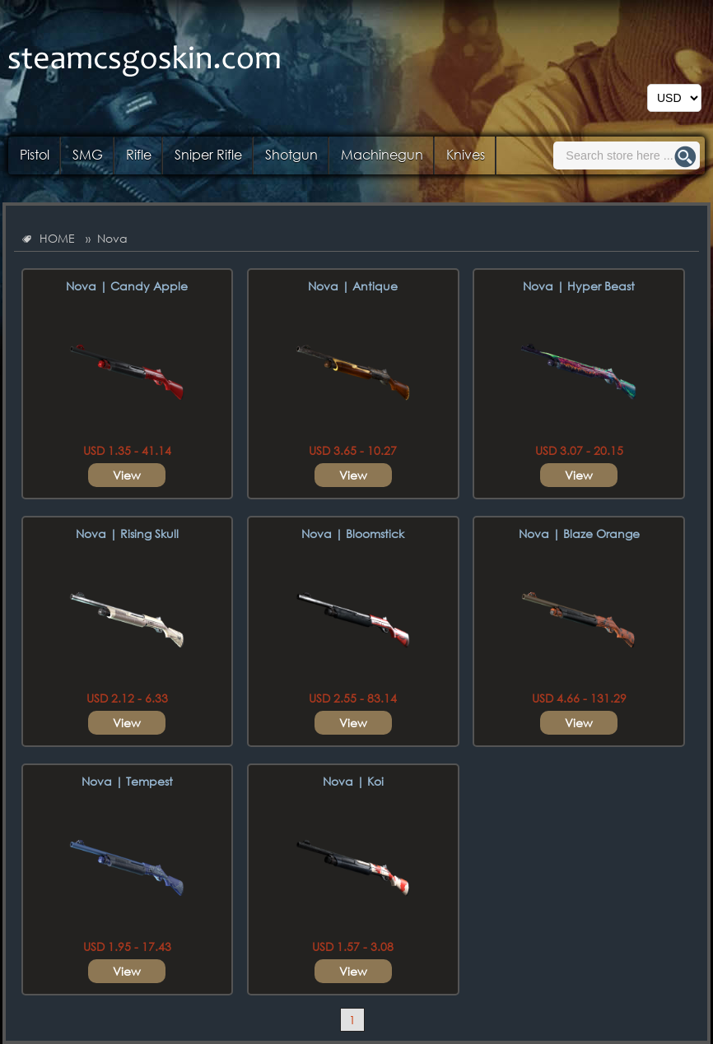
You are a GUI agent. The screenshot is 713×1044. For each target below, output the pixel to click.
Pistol (34, 154)
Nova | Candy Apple (127, 286)
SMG (87, 154)
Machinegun (382, 154)
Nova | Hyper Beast (579, 286)
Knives (465, 154)
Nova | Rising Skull (127, 534)
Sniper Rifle (208, 154)
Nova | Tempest (127, 781)
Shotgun (291, 154)
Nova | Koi (353, 781)
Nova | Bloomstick (352, 534)
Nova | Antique (353, 286)
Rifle (138, 154)
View (127, 475)
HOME (57, 238)
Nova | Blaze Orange (579, 534)
